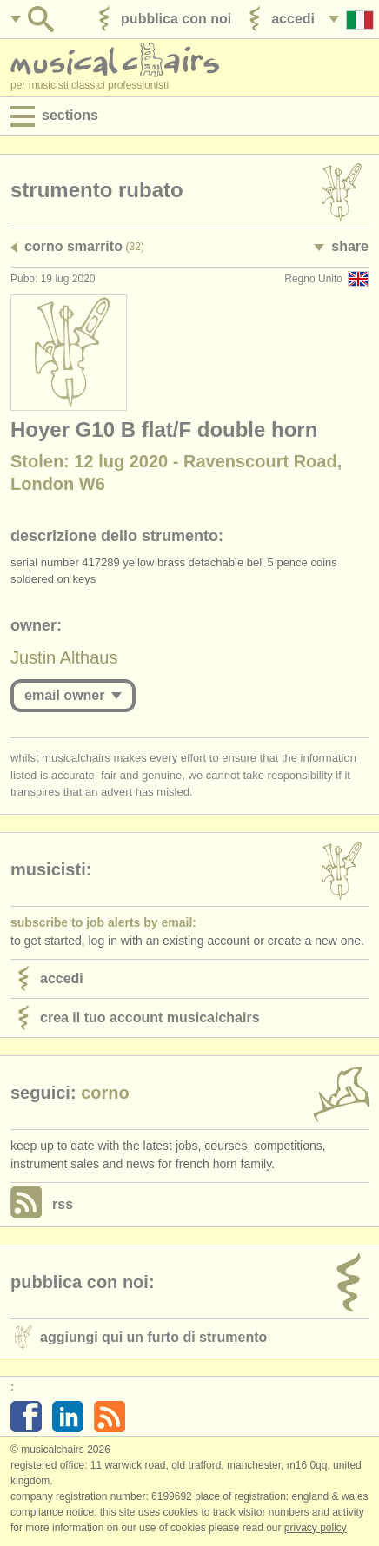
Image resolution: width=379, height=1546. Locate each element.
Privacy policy (315, 1528)
